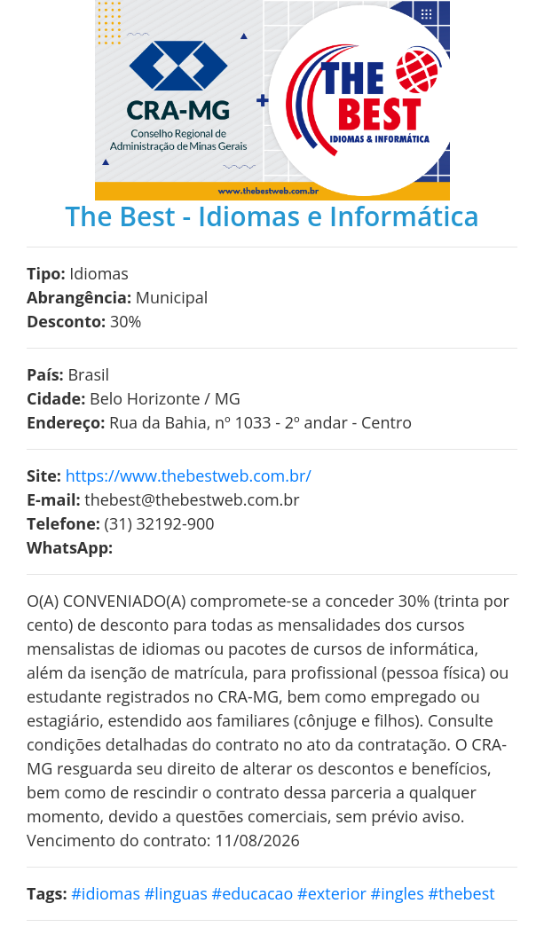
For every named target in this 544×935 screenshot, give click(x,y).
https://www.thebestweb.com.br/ (188, 475)
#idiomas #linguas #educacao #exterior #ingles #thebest (282, 893)
